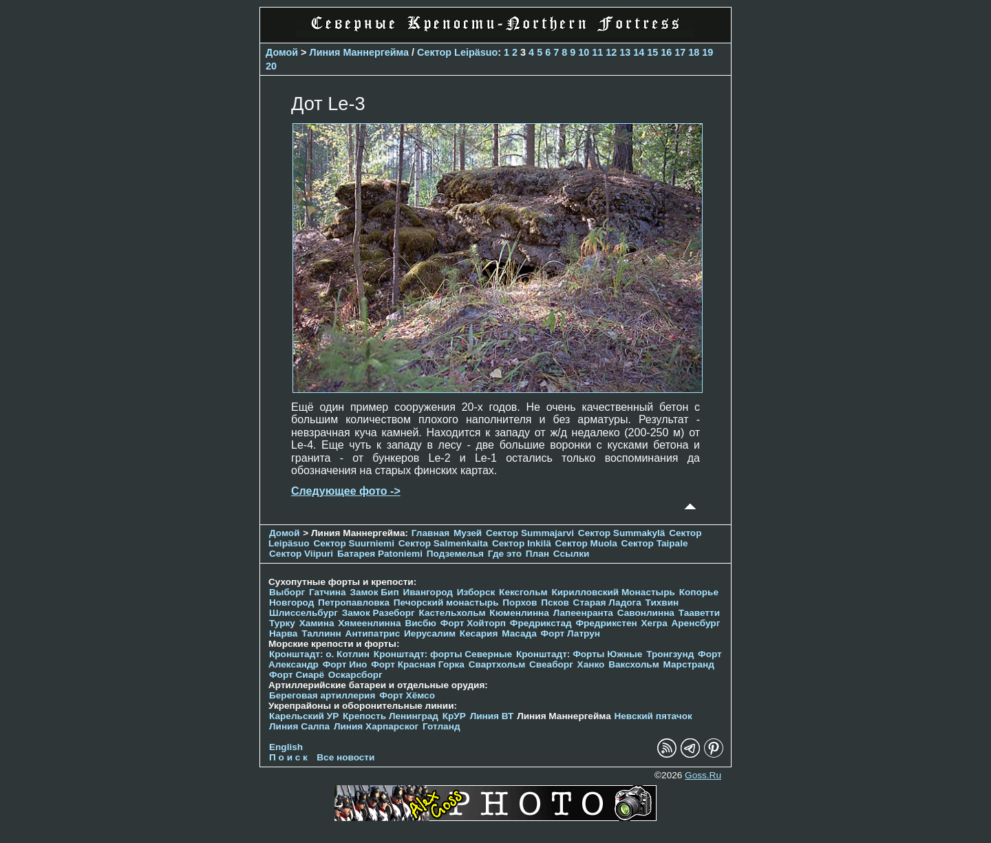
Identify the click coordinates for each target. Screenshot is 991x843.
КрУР (454, 716)
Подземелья (455, 553)
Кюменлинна (519, 613)
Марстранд (688, 664)
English (286, 747)
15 (652, 52)
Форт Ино (345, 664)
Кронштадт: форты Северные (443, 654)
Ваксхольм (633, 664)
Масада (519, 633)
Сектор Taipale (654, 543)
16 (666, 52)
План (537, 553)
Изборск (476, 592)
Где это (505, 553)
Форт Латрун (570, 633)
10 (583, 52)
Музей (468, 533)
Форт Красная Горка (418, 664)
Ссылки (571, 553)
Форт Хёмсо (407, 695)
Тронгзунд (670, 654)
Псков (555, 602)
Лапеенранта (583, 613)
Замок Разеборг (378, 613)
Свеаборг (551, 664)
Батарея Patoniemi (380, 553)
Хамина (316, 623)
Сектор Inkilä (521, 543)
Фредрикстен (606, 623)
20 (271, 66)
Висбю (420, 623)
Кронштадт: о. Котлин (319, 654)
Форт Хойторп (473, 623)
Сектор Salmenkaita (443, 543)
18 (693, 52)
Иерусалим (430, 633)
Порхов (519, 602)
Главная (430, 533)
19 (707, 52)
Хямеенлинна (369, 623)
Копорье (698, 592)
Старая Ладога (607, 602)
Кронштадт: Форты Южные (579, 654)
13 (624, 52)
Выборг (287, 592)
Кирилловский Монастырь (612, 592)
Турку (282, 623)
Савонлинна (645, 613)
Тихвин (662, 602)
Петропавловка (354, 602)
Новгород (291, 602)
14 (638, 52)
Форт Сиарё (296, 675)
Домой (282, 52)
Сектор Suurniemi (353, 543)
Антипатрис (373, 633)
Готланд (441, 726)
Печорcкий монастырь (446, 602)
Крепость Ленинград (390, 716)
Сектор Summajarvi (530, 533)
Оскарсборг (355, 675)
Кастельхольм (452, 613)
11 (597, 52)
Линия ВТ (492, 716)
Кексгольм (523, 592)
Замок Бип (374, 592)
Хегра (654, 623)
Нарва (283, 633)
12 (611, 52)
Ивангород (428, 592)
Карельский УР (304, 716)
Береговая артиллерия (322, 695)
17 (679, 52)
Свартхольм (497, 664)
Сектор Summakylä (621, 533)
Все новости (345, 757)
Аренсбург (695, 623)
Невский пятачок (653, 716)
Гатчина (327, 592)
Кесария (479, 633)
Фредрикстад (541, 623)
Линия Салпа (299, 726)
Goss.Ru (703, 775)
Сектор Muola (586, 543)
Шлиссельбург (303, 613)
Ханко (591, 664)
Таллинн (321, 633)
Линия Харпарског (376, 726)
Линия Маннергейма (359, 52)
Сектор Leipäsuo (457, 52)
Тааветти (699, 613)
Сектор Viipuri (301, 553)
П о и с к (288, 757)
